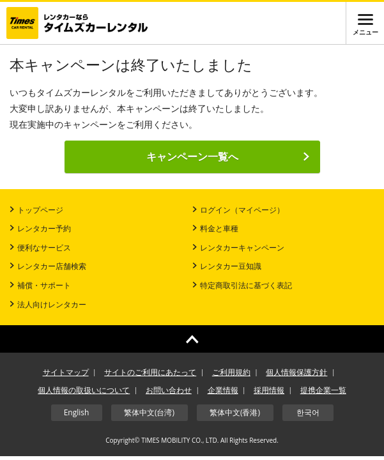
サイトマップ (66, 372)
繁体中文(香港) (235, 412)
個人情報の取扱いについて (84, 390)
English (76, 412)
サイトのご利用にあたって (150, 372)
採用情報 (269, 390)
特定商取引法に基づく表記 (242, 285)
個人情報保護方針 (296, 372)
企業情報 (223, 390)
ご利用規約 (231, 372)
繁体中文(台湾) (149, 412)
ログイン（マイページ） (238, 209)
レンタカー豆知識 (226, 266)
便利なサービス (40, 247)
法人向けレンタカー (48, 304)
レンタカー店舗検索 (48, 266)
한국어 (307, 412)
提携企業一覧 (323, 390)
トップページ (36, 209)
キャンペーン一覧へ (228, 157)
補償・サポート (40, 285)
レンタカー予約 (40, 228)
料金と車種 (215, 228)
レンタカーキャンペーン (238, 247)
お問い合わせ (169, 390)
